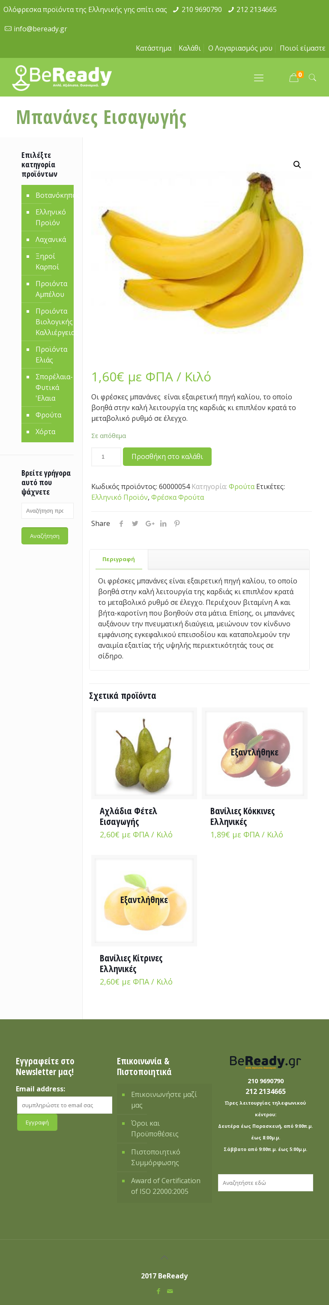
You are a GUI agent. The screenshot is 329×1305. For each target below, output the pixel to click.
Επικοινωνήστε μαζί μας (164, 1100)
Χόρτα (45, 431)
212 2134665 (256, 9)
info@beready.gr (40, 28)
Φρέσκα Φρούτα (177, 497)
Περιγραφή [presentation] (118, 559)
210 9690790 (202, 9)
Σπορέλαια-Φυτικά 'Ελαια (52, 387)
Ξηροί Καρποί (47, 261)
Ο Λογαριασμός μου (240, 48)
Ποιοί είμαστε (303, 48)
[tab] (119, 559)
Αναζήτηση (45, 536)
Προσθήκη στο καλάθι (167, 456)
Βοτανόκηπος (52, 195)
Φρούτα (241, 486)
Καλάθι (190, 48)
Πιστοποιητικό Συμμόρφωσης (155, 1157)
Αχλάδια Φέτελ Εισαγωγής (128, 816)
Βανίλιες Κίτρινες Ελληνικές (131, 963)
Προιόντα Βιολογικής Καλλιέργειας (52, 321)
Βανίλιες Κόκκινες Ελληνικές (242, 816)
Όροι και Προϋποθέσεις (155, 1128)
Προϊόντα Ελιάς (51, 354)
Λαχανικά (51, 239)
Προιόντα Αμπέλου (51, 289)
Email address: (40, 1089)
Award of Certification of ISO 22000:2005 (165, 1186)
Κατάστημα (153, 48)
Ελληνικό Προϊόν (119, 497)
